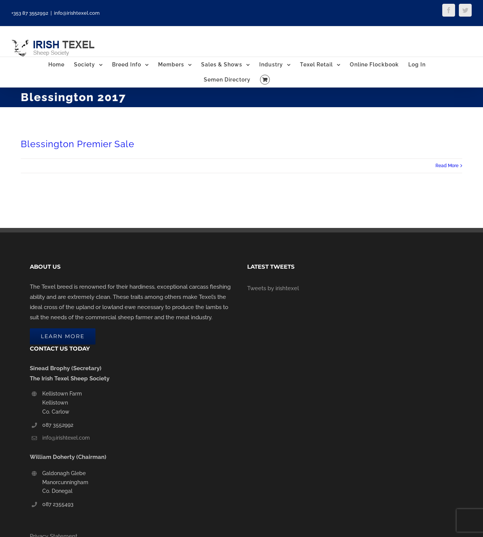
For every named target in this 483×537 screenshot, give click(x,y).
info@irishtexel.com (77, 13)
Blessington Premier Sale (77, 143)
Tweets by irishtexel (273, 288)
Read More (446, 165)
